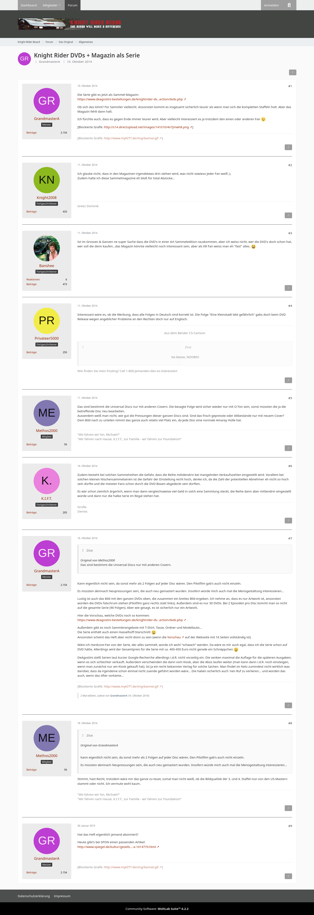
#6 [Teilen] (290, 466)
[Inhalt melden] (288, 147)
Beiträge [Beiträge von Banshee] (31, 284)
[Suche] (289, 5)
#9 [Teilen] (290, 826)
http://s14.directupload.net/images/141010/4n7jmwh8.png (146, 127)
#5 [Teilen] (290, 398)
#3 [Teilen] (290, 233)
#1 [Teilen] (290, 86)
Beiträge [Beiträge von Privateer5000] (31, 352)
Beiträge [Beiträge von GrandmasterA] (31, 132)
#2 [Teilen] (290, 165)
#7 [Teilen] (290, 538)
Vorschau (173, 637)
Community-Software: (157, 909)
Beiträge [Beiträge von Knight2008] (31, 211)
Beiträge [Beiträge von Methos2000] (31, 444)
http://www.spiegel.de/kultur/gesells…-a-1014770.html (116, 847)
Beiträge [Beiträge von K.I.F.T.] (31, 512)
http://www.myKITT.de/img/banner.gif (131, 138)
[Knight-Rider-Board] (157, 24)
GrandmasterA (49, 61)
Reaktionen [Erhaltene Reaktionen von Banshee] (33, 279)
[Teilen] (292, 72)
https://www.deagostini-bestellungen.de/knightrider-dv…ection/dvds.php (130, 99)
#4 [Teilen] (290, 306)
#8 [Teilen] (290, 723)
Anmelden (271, 5)
